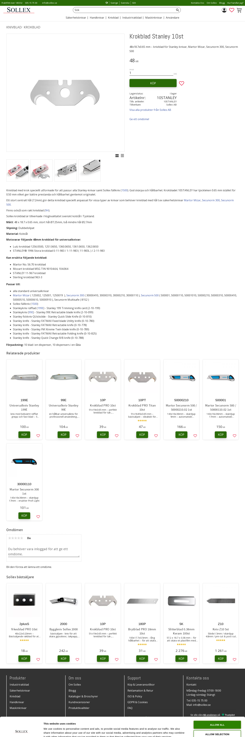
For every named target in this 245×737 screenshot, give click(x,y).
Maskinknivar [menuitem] (153, 17)
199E (40, 308)
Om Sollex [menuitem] (212, 2)
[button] (231, 10)
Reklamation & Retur (140, 690)
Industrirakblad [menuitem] (132, 17)
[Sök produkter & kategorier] (123, 10)
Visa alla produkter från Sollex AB (150, 110)
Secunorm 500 (150, 295)
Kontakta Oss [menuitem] (197, 2)
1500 (124, 190)
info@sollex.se (49, 2)
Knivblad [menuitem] (113, 17)
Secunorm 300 (211, 200)
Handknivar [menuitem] (97, 17)
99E (31, 312)
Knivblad (15, 696)
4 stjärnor (18, 538)
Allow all (217, 705)
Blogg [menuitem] (222, 2)
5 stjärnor (21, 538)
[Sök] (178, 10)
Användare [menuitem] (172, 17)
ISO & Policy (134, 696)
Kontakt (191, 684)
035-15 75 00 (31, 2)
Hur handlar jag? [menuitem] (235, 2)
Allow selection (217, 714)
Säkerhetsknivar (20, 690)
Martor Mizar (192, 200)
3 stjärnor (15, 538)
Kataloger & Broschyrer (83, 696)
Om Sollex (75, 684)
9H (47, 210)
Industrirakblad (19, 684)
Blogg (72, 690)
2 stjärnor (12, 538)
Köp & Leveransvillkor (141, 684)
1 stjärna (9, 538)
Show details (174, 730)
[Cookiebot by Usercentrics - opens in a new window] (21, 730)
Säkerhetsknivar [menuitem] (76, 17)
